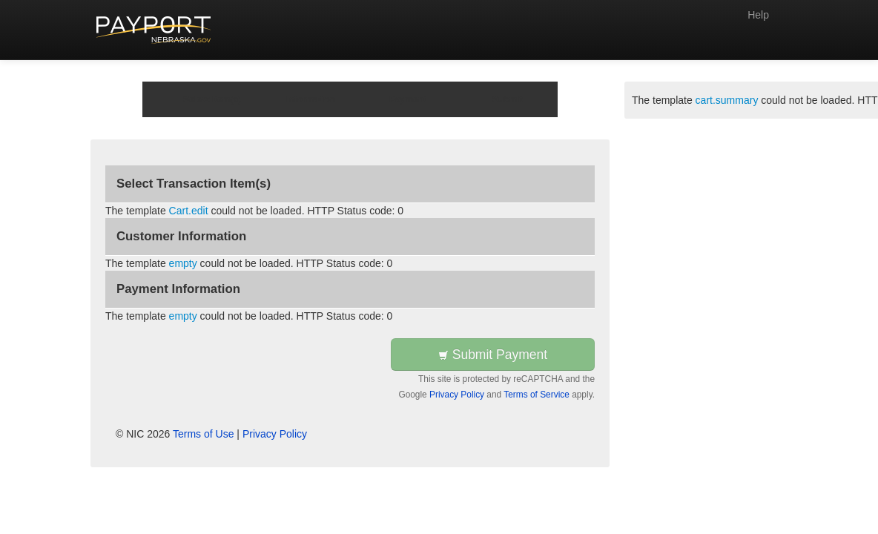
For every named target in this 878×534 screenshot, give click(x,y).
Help (758, 15)
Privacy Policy (456, 394)
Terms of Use (203, 434)
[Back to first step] (154, 29)
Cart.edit (188, 211)
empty (183, 263)
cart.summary (727, 100)
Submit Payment (492, 354)
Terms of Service (537, 394)
